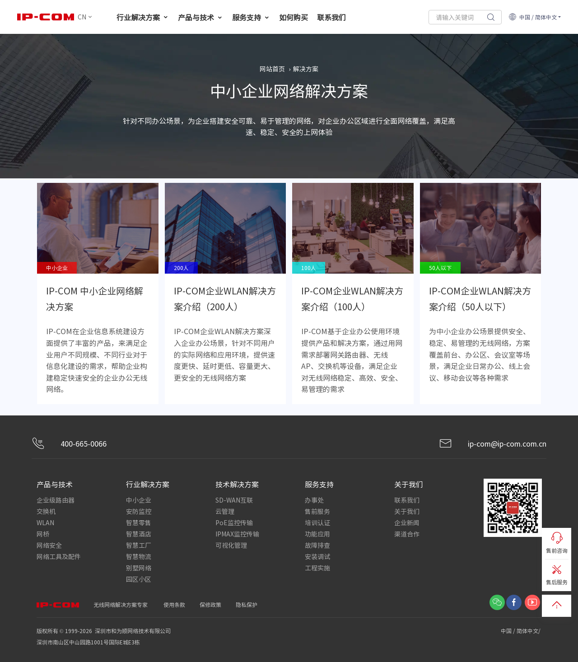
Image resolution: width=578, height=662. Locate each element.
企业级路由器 (56, 499)
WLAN (45, 522)
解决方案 (305, 68)
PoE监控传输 (234, 522)
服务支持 (251, 17)
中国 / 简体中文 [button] (532, 17)
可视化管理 (231, 545)
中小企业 (138, 499)
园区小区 (138, 578)
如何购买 (293, 17)
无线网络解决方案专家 (120, 604)
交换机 (46, 511)
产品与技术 (200, 17)
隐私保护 (246, 604)
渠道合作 (407, 533)
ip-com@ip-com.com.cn (492, 443)
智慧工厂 (138, 545)
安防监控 (138, 511)
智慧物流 (138, 556)
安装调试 (317, 556)
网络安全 (49, 545)
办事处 (314, 499)
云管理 (224, 511)
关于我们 (407, 511)
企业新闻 (407, 522)
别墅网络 (138, 567)
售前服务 (317, 511)
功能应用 (317, 533)
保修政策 (210, 604)
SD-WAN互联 (234, 499)
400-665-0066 (69, 443)
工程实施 (317, 567)
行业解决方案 (143, 17)
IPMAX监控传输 (237, 533)
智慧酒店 (138, 533)
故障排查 (317, 545)
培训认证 (317, 522)
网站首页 (272, 68)
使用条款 (174, 604)
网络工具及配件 (59, 556)
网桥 (43, 533)
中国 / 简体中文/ (521, 630)
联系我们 (331, 17)
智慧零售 (138, 522)
